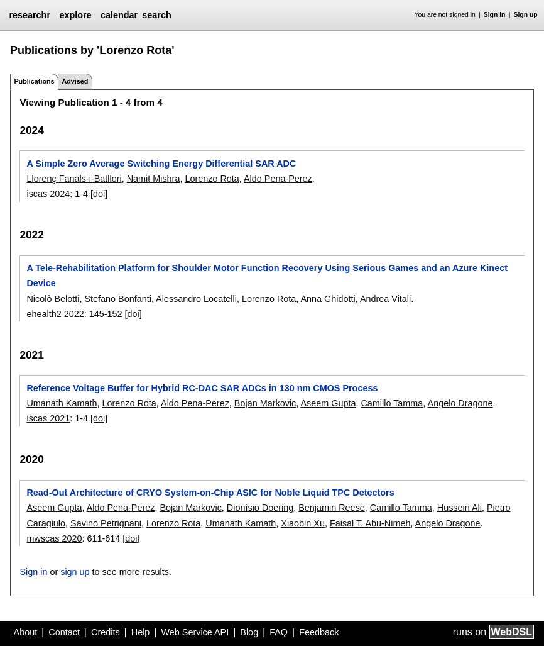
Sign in (495, 14)
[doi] (98, 194)
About (26, 632)
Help (140, 632)
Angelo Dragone (460, 403)
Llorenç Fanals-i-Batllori (73, 179)
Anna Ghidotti (327, 299)
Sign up (526, 14)
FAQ (278, 632)
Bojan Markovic (265, 403)
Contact (64, 632)
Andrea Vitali (385, 299)
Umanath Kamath (61, 403)
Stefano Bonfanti (117, 299)
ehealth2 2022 (55, 314)
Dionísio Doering (260, 508)
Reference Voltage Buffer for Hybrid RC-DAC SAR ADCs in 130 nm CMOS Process (202, 388)
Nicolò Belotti (52, 299)
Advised (75, 81)
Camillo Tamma (392, 403)
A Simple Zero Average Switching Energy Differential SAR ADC (161, 164)
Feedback (319, 632)
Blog (249, 632)
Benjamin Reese (331, 508)
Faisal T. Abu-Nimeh (370, 523)
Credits (105, 632)
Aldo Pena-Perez (278, 179)
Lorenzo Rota (212, 179)
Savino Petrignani (105, 523)
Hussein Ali (459, 508)
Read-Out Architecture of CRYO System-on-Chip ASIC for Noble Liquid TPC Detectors (210, 492)
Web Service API (195, 632)
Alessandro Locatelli (196, 299)
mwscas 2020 (54, 538)
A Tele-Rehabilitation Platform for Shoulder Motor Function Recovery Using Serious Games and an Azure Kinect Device (266, 275)
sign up (74, 572)
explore (75, 15)
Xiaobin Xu (303, 523)
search (156, 15)
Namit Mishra (153, 179)
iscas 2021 (48, 418)
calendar (119, 15)
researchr (29, 15)
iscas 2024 (48, 194)
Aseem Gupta (328, 403)
